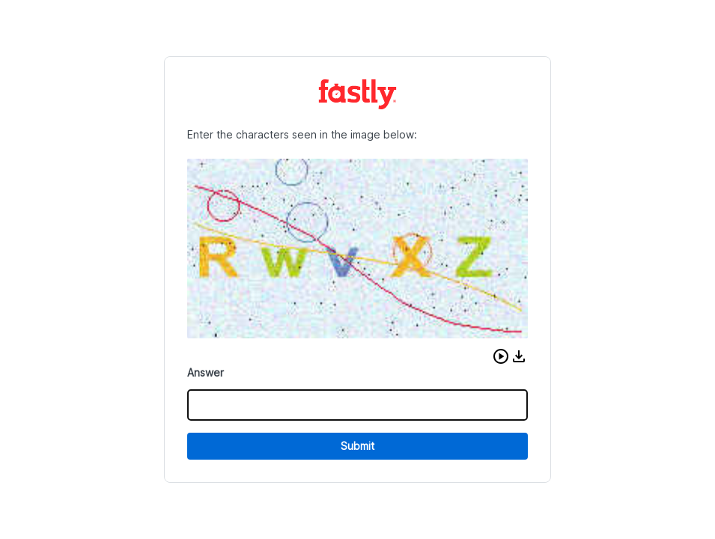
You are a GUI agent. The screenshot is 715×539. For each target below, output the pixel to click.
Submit (357, 445)
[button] (501, 356)
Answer (205, 372)
